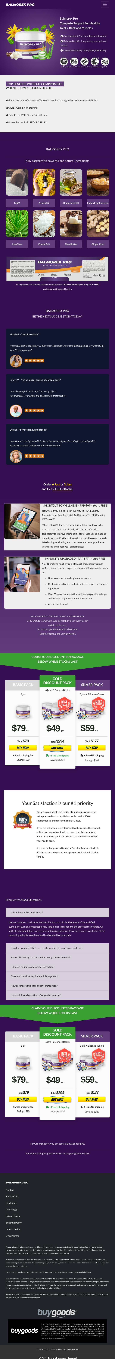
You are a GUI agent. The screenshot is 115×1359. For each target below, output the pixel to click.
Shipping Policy (14, 1222)
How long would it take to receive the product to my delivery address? (46, 948)
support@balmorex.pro (78, 1153)
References (11, 1209)
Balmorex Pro (57, 1349)
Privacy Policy (13, 1216)
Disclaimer (11, 1203)
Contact (10, 1190)
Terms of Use (12, 1196)
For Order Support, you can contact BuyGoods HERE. (57, 1143)
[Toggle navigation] (105, 4)
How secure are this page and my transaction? (34, 985)
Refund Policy (13, 1229)
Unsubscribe (12, 1235)
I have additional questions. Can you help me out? (36, 995)
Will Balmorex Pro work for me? (27, 912)
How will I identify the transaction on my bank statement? (40, 957)
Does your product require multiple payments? (35, 976)
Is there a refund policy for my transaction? (32, 966)
